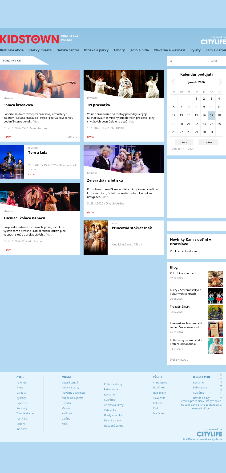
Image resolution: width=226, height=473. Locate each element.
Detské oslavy (112, 420)
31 (211, 132)
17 (211, 115)
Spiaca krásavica (18, 104)
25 (219, 124)
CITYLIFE (72, 136)
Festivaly (21, 418)
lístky (7, 137)
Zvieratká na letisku (105, 180)
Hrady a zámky (113, 415)
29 (196, 132)
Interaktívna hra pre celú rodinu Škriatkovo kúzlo (186, 325)
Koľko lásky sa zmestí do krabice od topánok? (186, 342)
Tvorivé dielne (25, 413)
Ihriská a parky (96, 50)
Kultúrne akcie (12, 50)
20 (181, 124)
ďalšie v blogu (179, 359)
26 (173, 132)
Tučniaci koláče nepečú (24, 218)
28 (188, 132)
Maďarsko (159, 413)
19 (173, 124)
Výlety (195, 50)
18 (219, 115)
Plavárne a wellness (170, 50)
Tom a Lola (37, 152)
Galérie (66, 418)
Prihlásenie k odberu (183, 251)
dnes (184, 142)
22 (196, 124)
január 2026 (196, 82)
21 (188, 124)
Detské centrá (67, 50)
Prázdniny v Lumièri (183, 273)
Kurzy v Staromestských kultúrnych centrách (185, 292)
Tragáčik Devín (180, 307)
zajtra (208, 142)
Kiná (64, 423)
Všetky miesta (40, 50)
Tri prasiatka (98, 104)
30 (204, 132)
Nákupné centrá (113, 425)
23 (204, 124)
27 (181, 132)
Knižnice (67, 413)
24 (211, 124)
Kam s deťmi (216, 50)
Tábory (119, 50)
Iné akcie (21, 429)
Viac (36, 121)
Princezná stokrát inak (132, 227)
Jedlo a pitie (139, 50)
